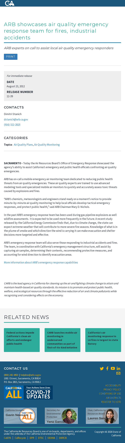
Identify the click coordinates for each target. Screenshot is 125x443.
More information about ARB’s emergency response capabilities (41, 262)
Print (10, 56)
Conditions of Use (110, 393)
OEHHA (51, 437)
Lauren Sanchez (100, 418)
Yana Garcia (56, 421)
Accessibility (113, 385)
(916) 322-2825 (12, 124)
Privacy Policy (112, 389)
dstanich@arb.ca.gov (16, 119)
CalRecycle (20, 437)
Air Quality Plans (23, 144)
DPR (32, 437)
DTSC (41, 437)
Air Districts (113, 397)
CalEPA (7, 437)
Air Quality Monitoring (47, 144)
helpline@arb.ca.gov (31, 374)
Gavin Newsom (17, 415)
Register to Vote (111, 401)
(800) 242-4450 (11, 374)
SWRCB (63, 437)
